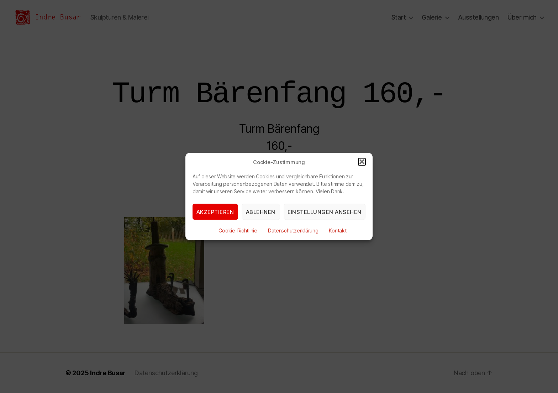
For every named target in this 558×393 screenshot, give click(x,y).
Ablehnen (260, 211)
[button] (361, 162)
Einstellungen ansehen (325, 211)
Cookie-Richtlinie (238, 230)
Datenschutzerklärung (293, 230)
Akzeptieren (215, 211)
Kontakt (337, 230)
